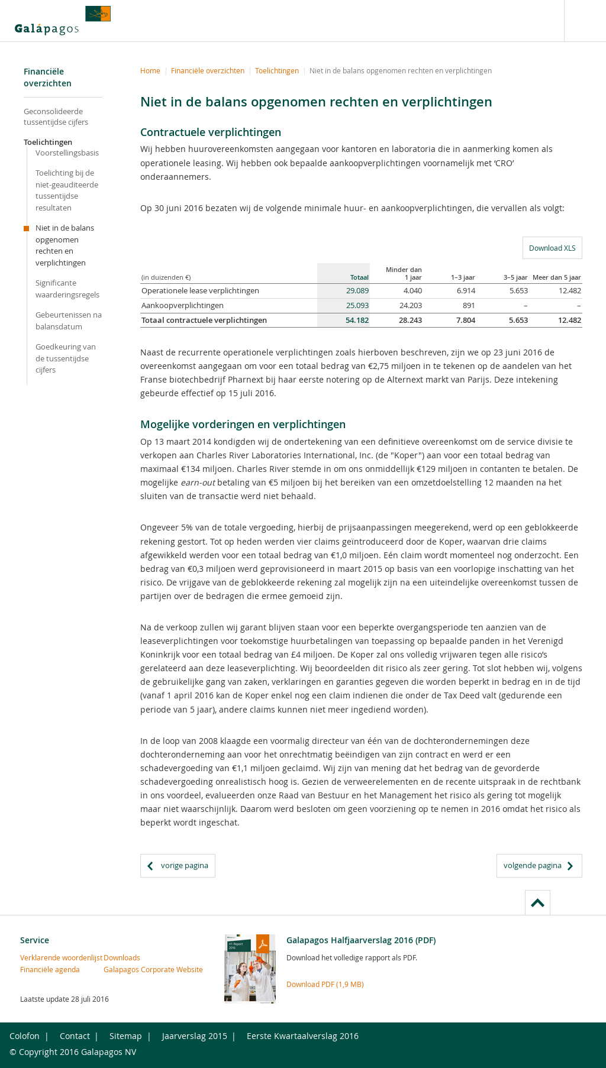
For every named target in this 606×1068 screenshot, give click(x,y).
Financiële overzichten (207, 70)
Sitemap (125, 1035)
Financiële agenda (40, 969)
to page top (537, 902)
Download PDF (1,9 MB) (325, 984)
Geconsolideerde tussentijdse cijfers (56, 116)
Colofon (24, 1035)
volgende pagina (533, 865)
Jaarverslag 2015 (194, 1035)
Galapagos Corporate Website (124, 969)
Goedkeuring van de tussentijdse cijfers (66, 358)
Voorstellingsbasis (67, 152)
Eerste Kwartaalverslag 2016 (303, 1035)
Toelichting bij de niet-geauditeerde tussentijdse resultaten (67, 190)
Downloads (122, 957)
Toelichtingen (48, 142)
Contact (75, 1035)
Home (150, 70)
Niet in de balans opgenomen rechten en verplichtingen (65, 245)
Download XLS (549, 247)
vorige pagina (184, 865)
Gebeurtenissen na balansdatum (69, 320)
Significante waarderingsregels (67, 288)
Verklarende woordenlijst (40, 957)
